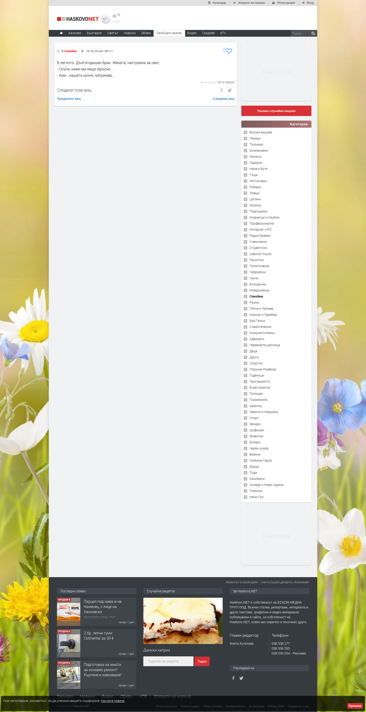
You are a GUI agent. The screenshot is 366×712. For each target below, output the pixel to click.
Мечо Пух (257, 497)
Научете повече (112, 700)
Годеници (257, 375)
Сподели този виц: (74, 90)
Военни (255, 454)
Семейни (70, 51)
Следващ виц (223, 99)
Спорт (254, 418)
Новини (130, 33)
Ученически (258, 241)
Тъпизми (256, 144)
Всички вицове (261, 132)
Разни (254, 302)
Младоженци (260, 290)
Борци (254, 466)
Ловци (254, 193)
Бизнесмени (259, 150)
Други (254, 357)
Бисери (255, 442)
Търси (202, 661)
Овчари (255, 424)
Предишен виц (69, 99)
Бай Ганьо (257, 320)
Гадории (256, 162)
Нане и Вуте (258, 168)
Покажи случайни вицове (276, 111)
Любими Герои (261, 460)
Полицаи (256, 393)
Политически (259, 266)
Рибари (255, 187)
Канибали (257, 478)
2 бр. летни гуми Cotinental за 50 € (98, 635)
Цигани (255, 199)
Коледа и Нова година (266, 484)
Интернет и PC (260, 229)
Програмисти (260, 381)
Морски (255, 205)
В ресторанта (260, 387)
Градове (208, 33)
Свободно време (169, 33)
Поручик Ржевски (263, 369)
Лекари (255, 138)
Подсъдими (258, 211)
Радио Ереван (260, 235)
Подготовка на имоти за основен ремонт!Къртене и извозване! (102, 669)
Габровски (258, 272)
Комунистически (262, 333)
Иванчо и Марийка (264, 412)
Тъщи (254, 175)
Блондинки (258, 284)
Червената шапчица (265, 345)
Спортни (256, 363)
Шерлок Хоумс (261, 254)
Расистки (257, 260)
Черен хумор (259, 448)
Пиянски (256, 491)
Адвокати (257, 339)
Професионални (262, 223)
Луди (253, 472)
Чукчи (254, 278)
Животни (256, 436)
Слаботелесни (260, 326)
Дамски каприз (156, 649)
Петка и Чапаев (261, 308)
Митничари (258, 181)
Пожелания (258, 399)
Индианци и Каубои (264, 217)
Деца (253, 351)
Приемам (355, 706)
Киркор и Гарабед (263, 314)
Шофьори (257, 430)
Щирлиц (256, 405)
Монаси (255, 156)
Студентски (258, 247)
